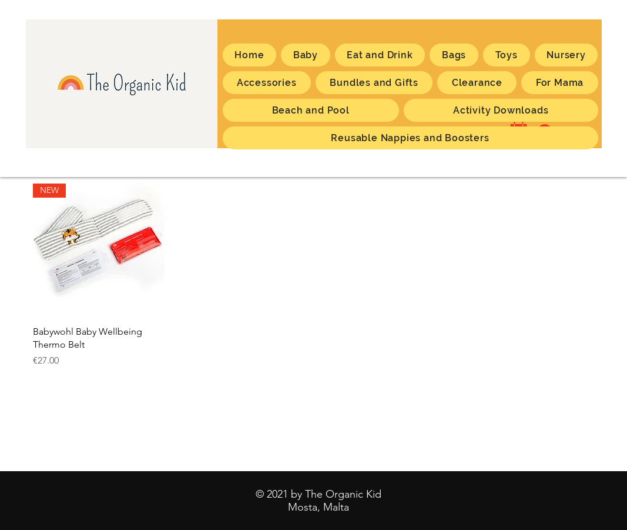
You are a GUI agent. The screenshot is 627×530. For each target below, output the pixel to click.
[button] (559, 82)
